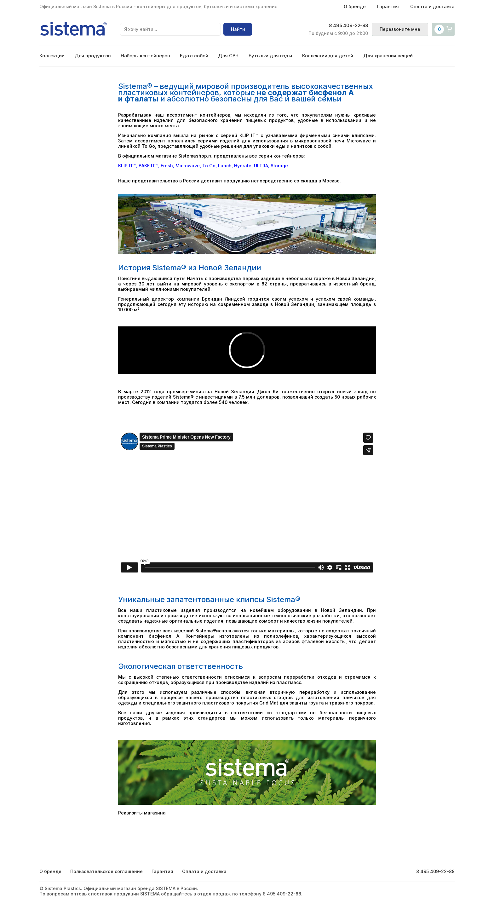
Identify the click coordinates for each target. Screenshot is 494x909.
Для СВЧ (228, 56)
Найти (238, 29)
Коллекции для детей (327, 56)
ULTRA (261, 165)
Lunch (225, 165)
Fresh (167, 165)
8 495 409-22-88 (348, 25)
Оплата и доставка (432, 6)
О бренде (355, 6)
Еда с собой (194, 56)
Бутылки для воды (270, 56)
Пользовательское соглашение (106, 871)
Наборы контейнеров (145, 56)
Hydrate (242, 165)
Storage (279, 165)
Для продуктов (93, 56)
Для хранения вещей (387, 56)
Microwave (187, 165)
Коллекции (52, 56)
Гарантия (388, 6)
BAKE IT (147, 165)
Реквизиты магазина (142, 812)
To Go (208, 165)
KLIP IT (125, 165)
